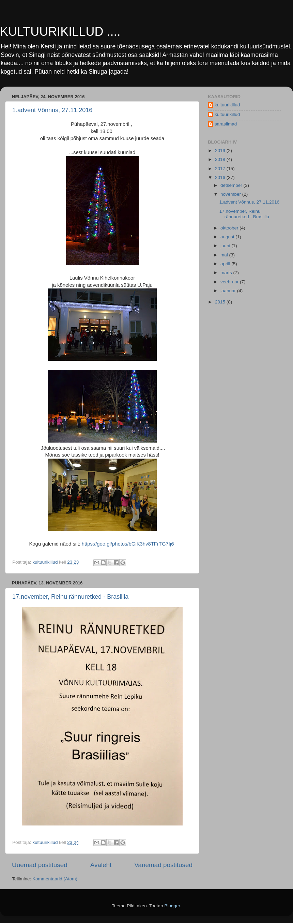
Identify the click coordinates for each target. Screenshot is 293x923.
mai (224, 254)
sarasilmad (226, 123)
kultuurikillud (227, 104)
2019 (221, 150)
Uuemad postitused (39, 864)
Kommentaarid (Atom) (54, 878)
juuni (225, 245)
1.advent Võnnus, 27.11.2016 (52, 110)
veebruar (230, 281)
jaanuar (228, 290)
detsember (232, 185)
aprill (225, 263)
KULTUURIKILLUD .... (60, 32)
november (231, 194)
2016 (221, 177)
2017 (221, 168)
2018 (221, 159)
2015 (221, 301)
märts (226, 272)
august (227, 236)
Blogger (172, 905)
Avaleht (101, 864)
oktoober (230, 227)
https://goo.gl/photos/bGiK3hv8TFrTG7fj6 (128, 544)
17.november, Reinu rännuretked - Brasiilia (70, 596)
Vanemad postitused (163, 864)
